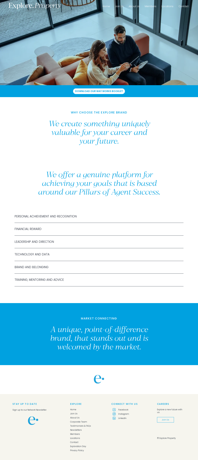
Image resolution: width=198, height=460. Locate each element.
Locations (167, 6)
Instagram (121, 413)
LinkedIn (119, 418)
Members (150, 6)
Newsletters (76, 430)
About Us (134, 6)
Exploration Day (78, 446)
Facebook (120, 409)
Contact (184, 6)
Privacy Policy (77, 450)
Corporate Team (78, 421)
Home (106, 6)
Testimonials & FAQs (80, 426)
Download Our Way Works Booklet (99, 91)
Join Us (119, 6)
